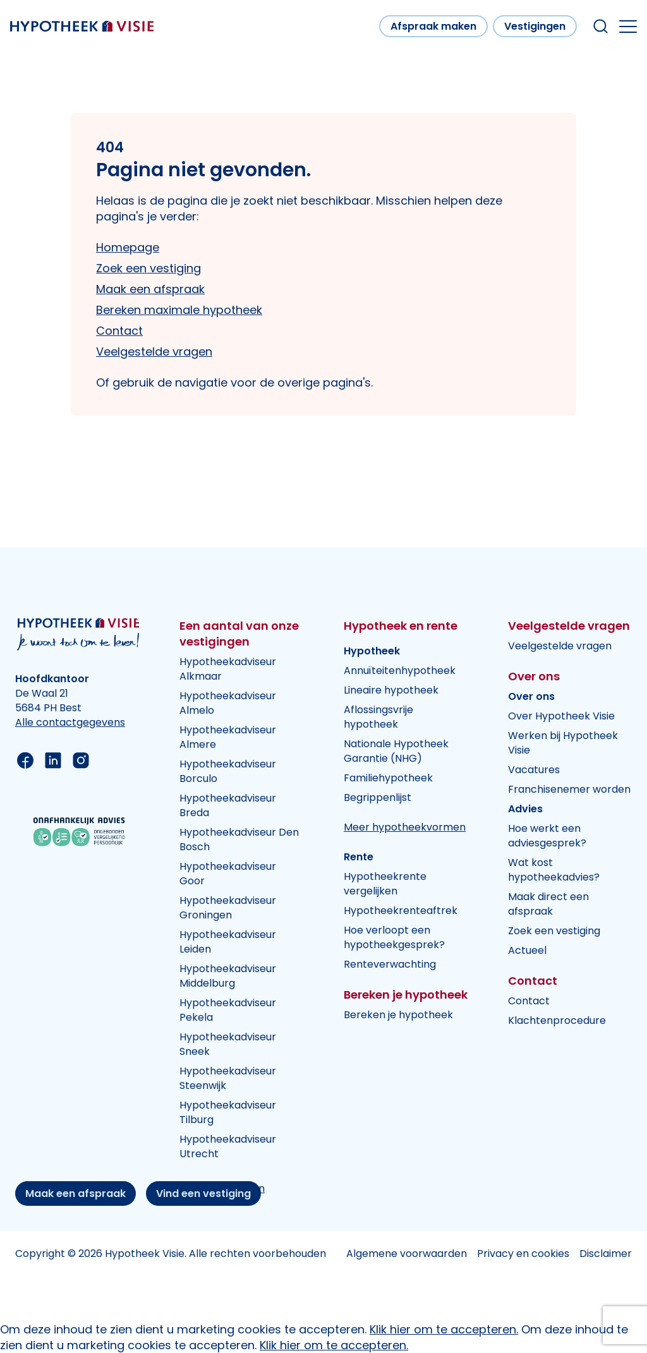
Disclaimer (605, 1253)
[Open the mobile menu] (628, 26)
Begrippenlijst (377, 797)
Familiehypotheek (388, 778)
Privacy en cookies (523, 1253)
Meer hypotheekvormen (405, 827)
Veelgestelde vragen (154, 351)
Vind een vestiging (203, 1193)
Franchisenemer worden (569, 789)
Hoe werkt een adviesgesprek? (547, 835)
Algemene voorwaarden (406, 1253)
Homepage (127, 247)
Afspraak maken (433, 26)
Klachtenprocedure (557, 1020)
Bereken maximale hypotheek (179, 310)
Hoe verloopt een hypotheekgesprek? (394, 937)
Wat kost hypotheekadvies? (554, 869)
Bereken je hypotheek (398, 1014)
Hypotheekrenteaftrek (400, 910)
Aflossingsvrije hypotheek (378, 716)
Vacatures (534, 769)
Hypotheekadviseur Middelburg (227, 975)
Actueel (527, 950)
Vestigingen (534, 26)
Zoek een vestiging (148, 268)
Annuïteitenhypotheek (400, 670)
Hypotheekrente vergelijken (385, 883)
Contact (119, 331)
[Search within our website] (600, 26)
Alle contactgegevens (70, 722)
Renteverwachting (390, 964)
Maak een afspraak (150, 289)
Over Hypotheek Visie (561, 716)
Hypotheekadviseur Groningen (227, 907)
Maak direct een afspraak (548, 903)
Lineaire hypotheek (391, 690)
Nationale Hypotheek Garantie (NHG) (396, 751)
